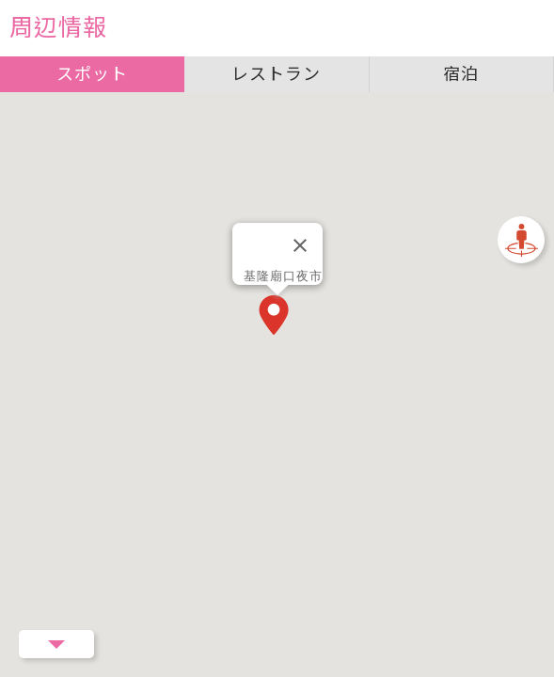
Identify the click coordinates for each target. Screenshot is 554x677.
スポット (92, 74)
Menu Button (56, 644)
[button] (277, 316)
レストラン (276, 74)
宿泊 (461, 74)
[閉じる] (300, 245)
